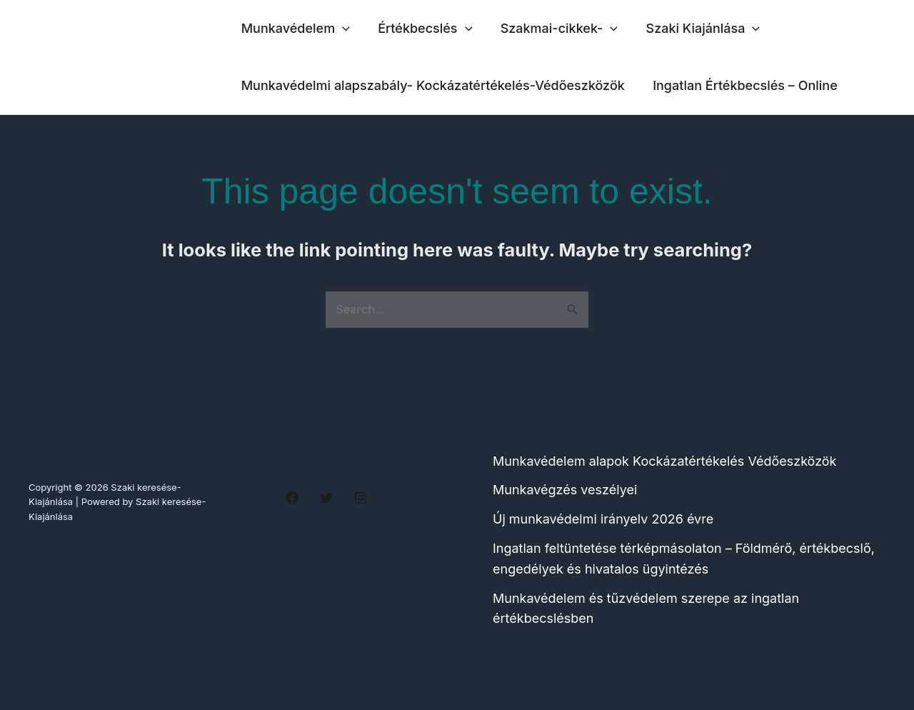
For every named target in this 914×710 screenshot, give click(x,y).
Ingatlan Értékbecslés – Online (741, 85)
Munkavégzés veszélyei (565, 490)
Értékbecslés (421, 28)
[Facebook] (292, 497)
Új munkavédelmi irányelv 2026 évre (603, 519)
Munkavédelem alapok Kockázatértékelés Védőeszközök (665, 461)
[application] (340, 28)
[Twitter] (326, 497)
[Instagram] (360, 497)
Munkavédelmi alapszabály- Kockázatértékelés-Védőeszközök (431, 85)
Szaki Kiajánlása (695, 28)
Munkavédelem (294, 28)
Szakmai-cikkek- (553, 28)
